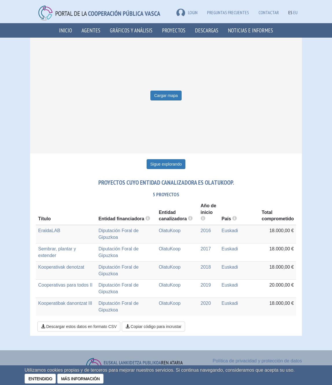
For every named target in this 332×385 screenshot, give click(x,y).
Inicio (65, 30)
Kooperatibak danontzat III (65, 303)
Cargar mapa (166, 95)
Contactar (269, 12)
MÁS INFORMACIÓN (80, 378)
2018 (206, 267)
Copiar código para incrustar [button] (154, 326)
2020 (206, 303)
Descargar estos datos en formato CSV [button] (79, 326)
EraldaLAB (49, 230)
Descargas (206, 30)
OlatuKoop (170, 230)
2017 (206, 248)
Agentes (91, 30)
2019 (206, 285)
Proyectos (173, 30)
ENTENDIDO (40, 378)
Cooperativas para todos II (65, 285)
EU (295, 12)
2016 (206, 230)
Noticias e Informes (250, 30)
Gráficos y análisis (131, 30)
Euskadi (230, 230)
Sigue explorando (166, 164)
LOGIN (187, 12)
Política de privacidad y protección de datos (257, 360)
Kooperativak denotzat (61, 267)
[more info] (203, 218)
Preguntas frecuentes (228, 12)
